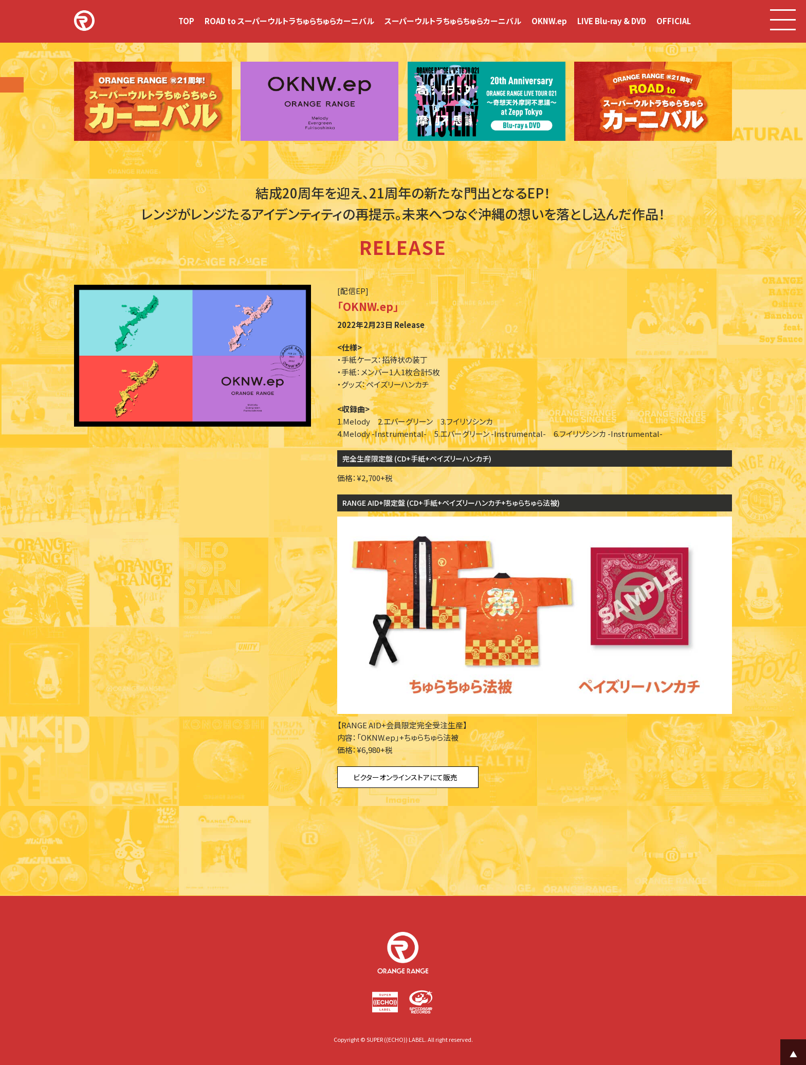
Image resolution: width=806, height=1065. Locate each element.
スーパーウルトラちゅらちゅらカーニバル (452, 20)
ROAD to (289, 20)
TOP (186, 20)
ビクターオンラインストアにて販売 (405, 777)
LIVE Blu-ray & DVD (611, 20)
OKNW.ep (549, 20)
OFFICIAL (673, 20)
